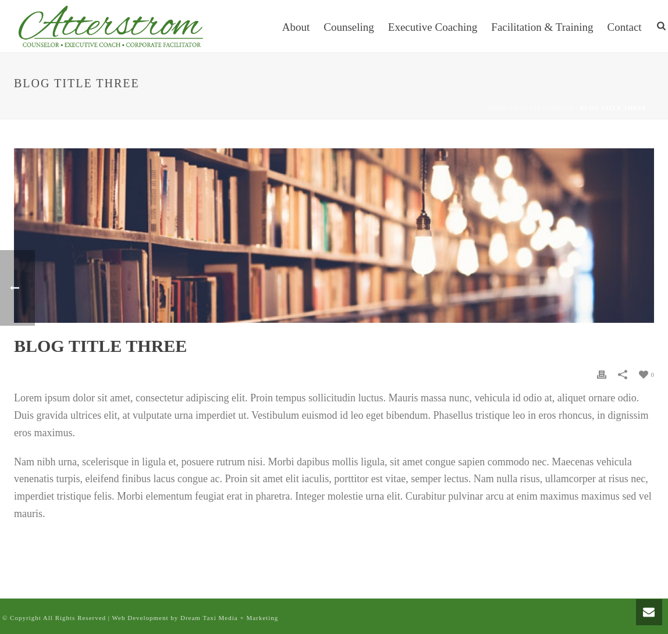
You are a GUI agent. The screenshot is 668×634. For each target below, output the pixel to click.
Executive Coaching (433, 27)
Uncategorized (544, 108)
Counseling (349, 27)
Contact (624, 27)
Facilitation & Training (542, 27)
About (296, 27)
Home (498, 108)
